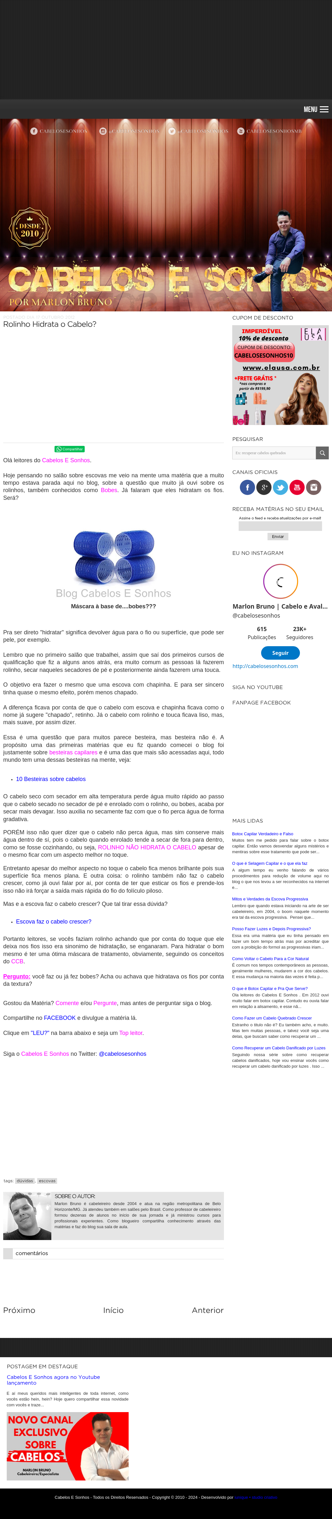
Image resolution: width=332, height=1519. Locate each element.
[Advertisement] (166, 50)
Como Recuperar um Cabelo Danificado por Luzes (279, 1190)
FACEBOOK (60, 1018)
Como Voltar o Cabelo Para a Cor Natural (270, 1100)
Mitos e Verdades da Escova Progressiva (270, 1041)
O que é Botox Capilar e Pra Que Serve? (270, 1130)
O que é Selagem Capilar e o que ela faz (270, 1005)
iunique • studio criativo (255, 1497)
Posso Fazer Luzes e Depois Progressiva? (271, 1071)
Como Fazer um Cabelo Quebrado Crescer (272, 1160)
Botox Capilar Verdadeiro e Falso (263, 976)
